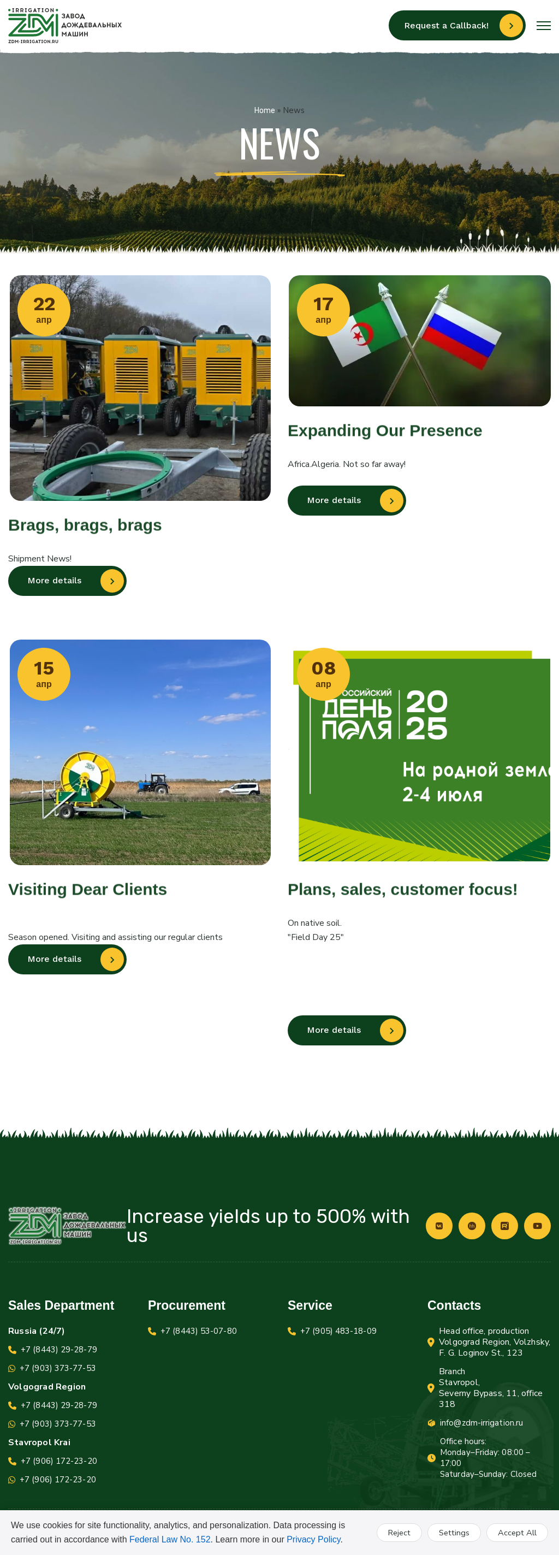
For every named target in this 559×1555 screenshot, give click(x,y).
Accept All (517, 1532)
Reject (395, 1532)
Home (264, 110)
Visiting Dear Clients (87, 895)
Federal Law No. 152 (170, 1539)
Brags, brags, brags (85, 531)
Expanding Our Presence (385, 437)
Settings (452, 1532)
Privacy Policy (313, 1539)
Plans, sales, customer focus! (403, 895)
